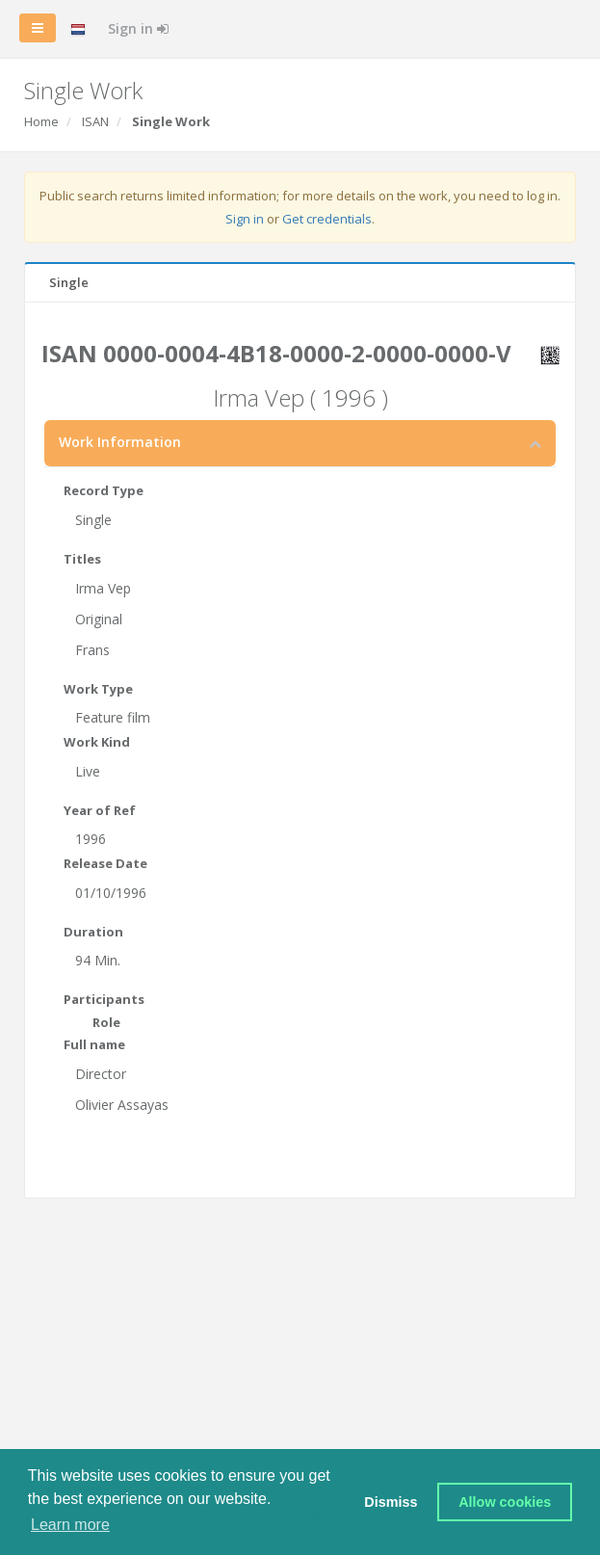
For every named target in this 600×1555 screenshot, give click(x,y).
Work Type (98, 689)
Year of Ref (100, 810)
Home (41, 121)
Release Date (105, 863)
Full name (94, 1044)
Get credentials (327, 218)
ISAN (95, 121)
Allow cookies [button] (504, 1502)
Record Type (103, 490)
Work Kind (97, 742)
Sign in (138, 28)
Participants (104, 999)
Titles (82, 558)
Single (69, 282)
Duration (93, 931)
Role (106, 1022)
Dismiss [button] (390, 1502)
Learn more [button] (70, 1524)
